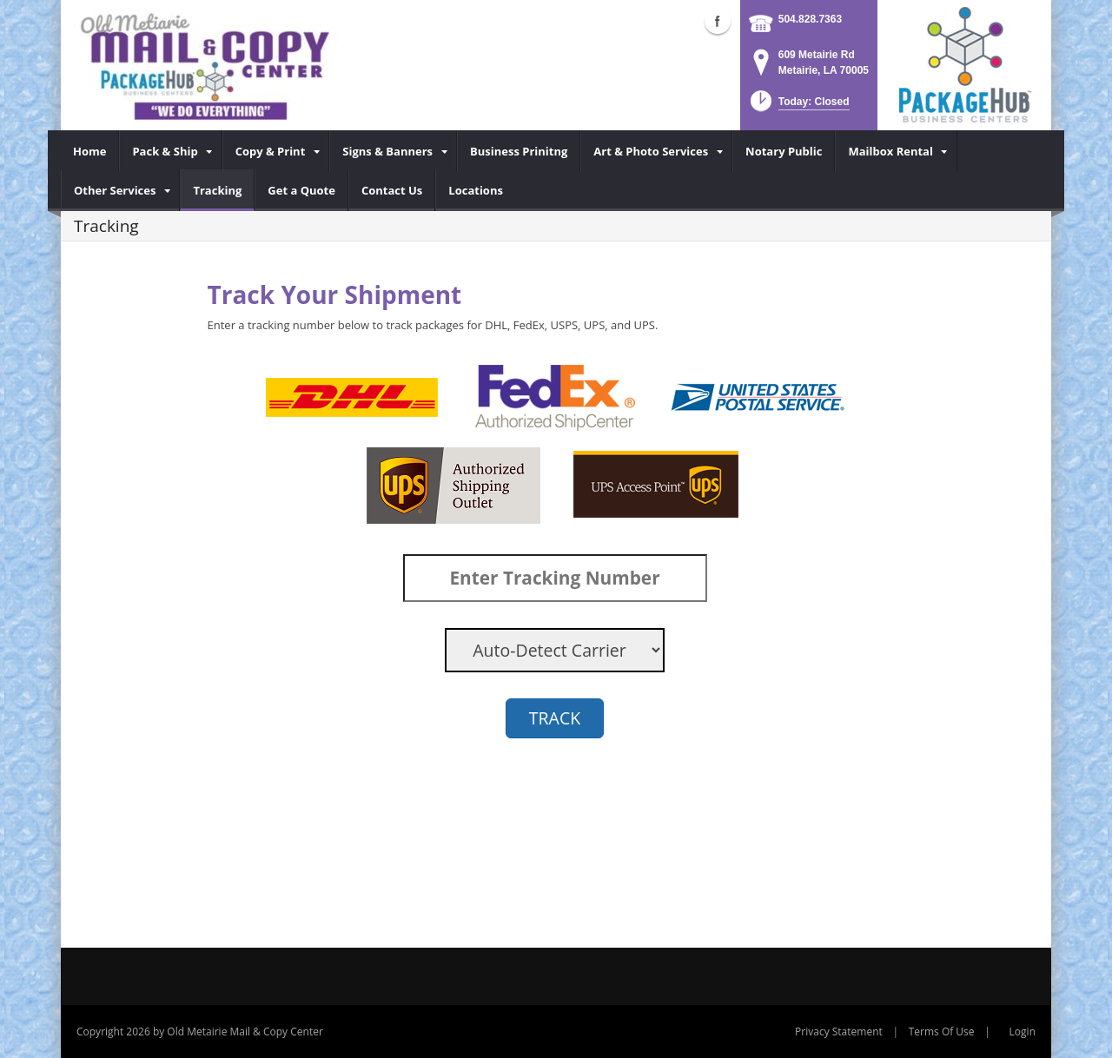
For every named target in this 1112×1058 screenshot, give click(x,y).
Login (1022, 1031)
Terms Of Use (942, 1031)
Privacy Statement (839, 1031)
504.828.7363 (810, 19)
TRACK (554, 718)
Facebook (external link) (718, 21)
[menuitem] (90, 151)
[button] (798, 106)
